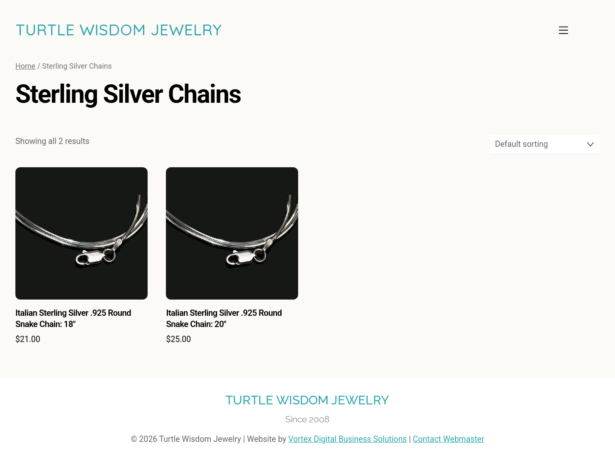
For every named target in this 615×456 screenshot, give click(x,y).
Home (25, 66)
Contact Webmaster (448, 439)
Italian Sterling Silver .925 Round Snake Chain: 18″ (73, 318)
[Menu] (563, 30)
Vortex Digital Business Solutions (347, 439)
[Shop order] (545, 144)
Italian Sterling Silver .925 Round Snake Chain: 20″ (224, 318)
